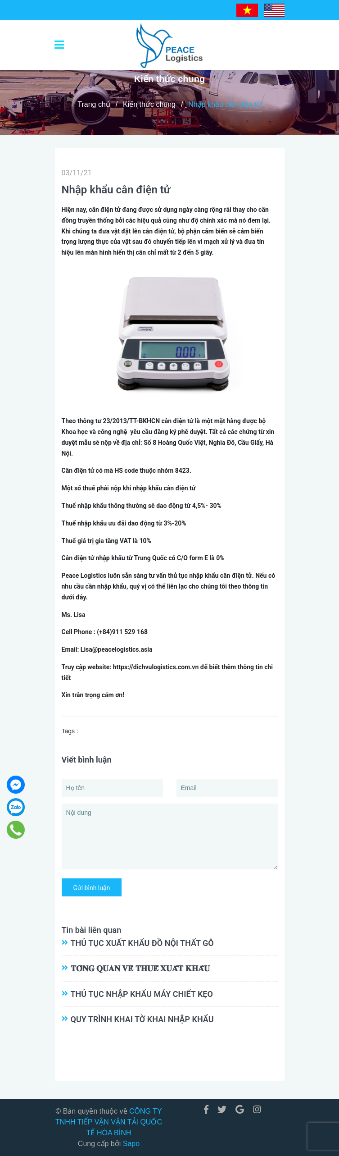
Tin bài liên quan (92, 930)
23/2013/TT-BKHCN (131, 421)
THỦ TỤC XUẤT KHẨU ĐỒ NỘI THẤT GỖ (142, 943)
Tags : (70, 731)
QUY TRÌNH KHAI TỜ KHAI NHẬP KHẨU (142, 1019)
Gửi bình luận (91, 887)
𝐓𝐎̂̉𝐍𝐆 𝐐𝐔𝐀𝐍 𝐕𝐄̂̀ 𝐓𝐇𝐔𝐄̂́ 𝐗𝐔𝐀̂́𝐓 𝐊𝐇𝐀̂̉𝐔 (140, 968)
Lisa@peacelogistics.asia (117, 649)
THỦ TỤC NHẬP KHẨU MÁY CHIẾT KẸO (142, 994)
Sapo (131, 1143)
